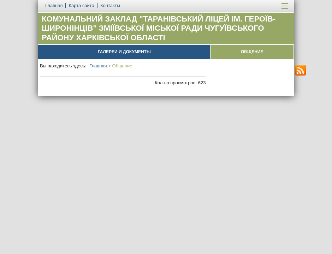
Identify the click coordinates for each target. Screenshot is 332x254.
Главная (98, 65)
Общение (252, 51)
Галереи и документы (124, 51)
